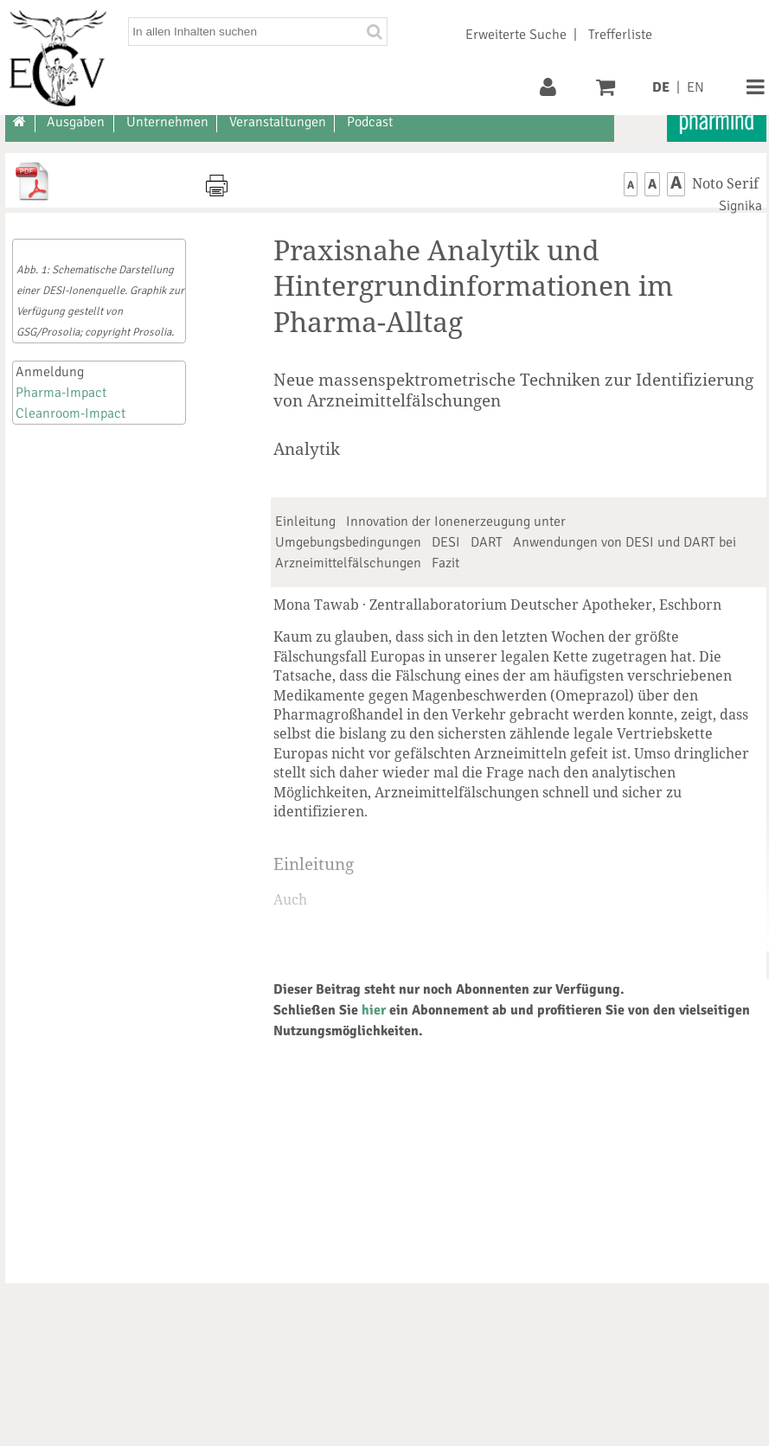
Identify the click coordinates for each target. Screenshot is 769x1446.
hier (374, 1010)
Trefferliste (620, 34)
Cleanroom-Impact (70, 413)
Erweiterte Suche (516, 34)
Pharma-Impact (61, 392)
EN (695, 87)
